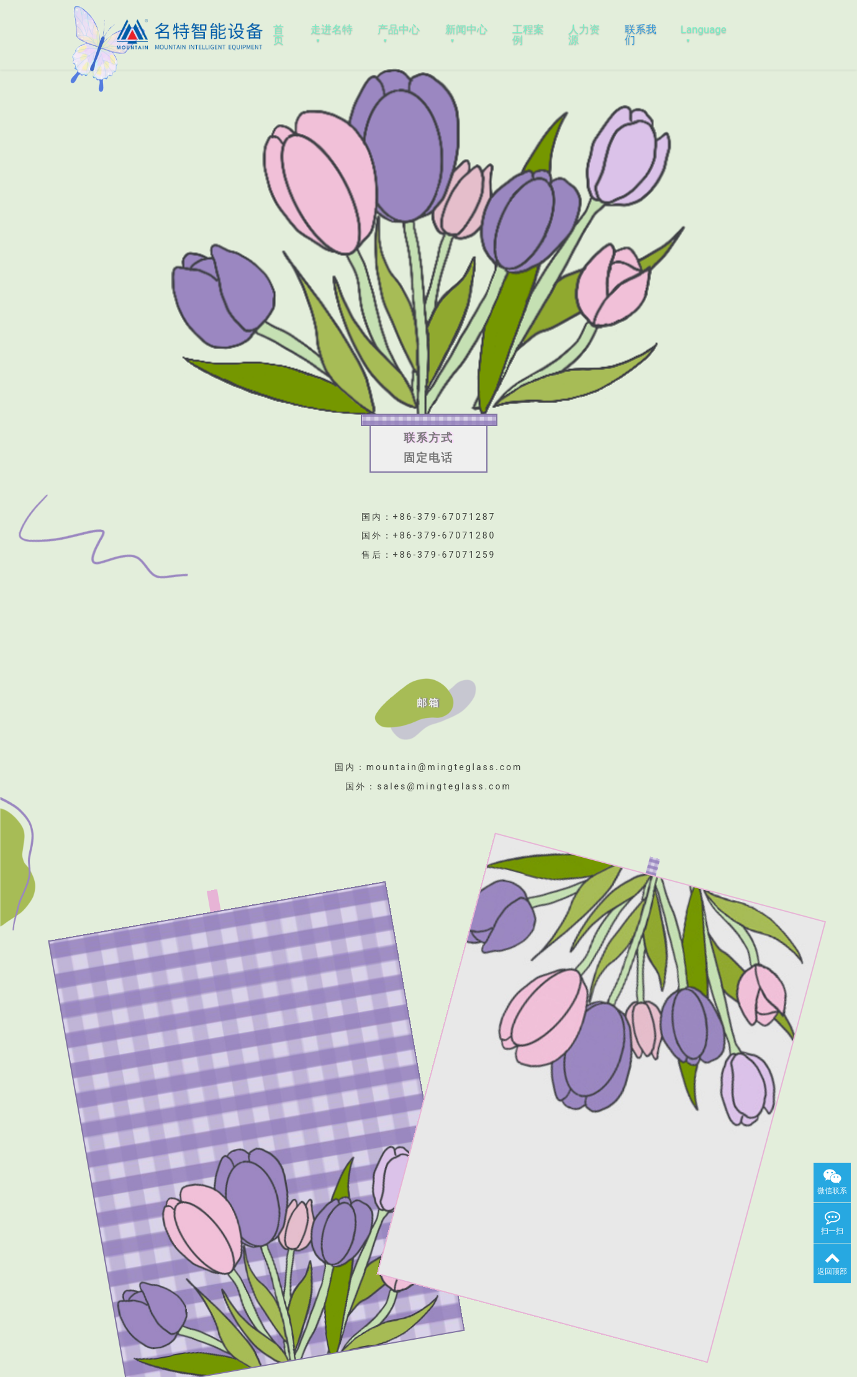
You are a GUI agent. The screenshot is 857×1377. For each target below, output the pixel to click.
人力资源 (584, 34)
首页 (278, 34)
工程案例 (528, 34)
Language (704, 29)
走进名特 (332, 29)
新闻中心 (466, 29)
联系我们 (640, 34)
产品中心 (399, 29)
